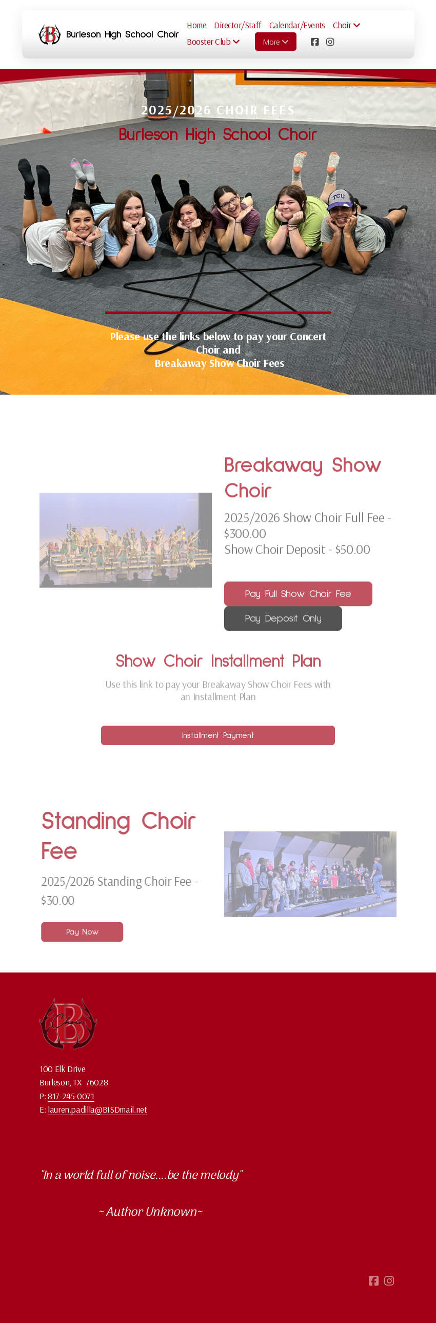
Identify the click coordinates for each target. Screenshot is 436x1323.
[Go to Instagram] (330, 41)
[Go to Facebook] (314, 41)
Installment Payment (218, 735)
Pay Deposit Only (283, 622)
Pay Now (85, 932)
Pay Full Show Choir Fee (298, 597)
